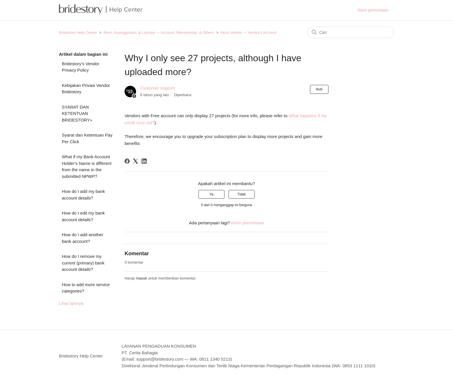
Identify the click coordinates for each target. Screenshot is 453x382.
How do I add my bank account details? (83, 194)
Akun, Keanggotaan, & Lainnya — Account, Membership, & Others (158, 32)
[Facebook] (127, 161)
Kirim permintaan (373, 10)
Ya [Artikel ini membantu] (211, 194)
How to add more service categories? (86, 288)
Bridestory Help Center (78, 32)
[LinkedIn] (144, 161)
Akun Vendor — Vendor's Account (248, 32)
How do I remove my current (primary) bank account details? (83, 263)
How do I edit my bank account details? (83, 216)
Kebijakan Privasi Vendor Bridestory (86, 88)
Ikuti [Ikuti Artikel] (319, 89)
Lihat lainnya (71, 303)
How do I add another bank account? (82, 238)
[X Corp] (135, 161)
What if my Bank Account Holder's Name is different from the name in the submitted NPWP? (87, 166)
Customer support (157, 87)
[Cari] (350, 32)
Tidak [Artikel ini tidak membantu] (241, 194)
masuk (141, 278)
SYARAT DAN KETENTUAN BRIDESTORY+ (77, 113)
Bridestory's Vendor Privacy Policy (80, 67)
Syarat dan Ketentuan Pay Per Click (87, 138)
